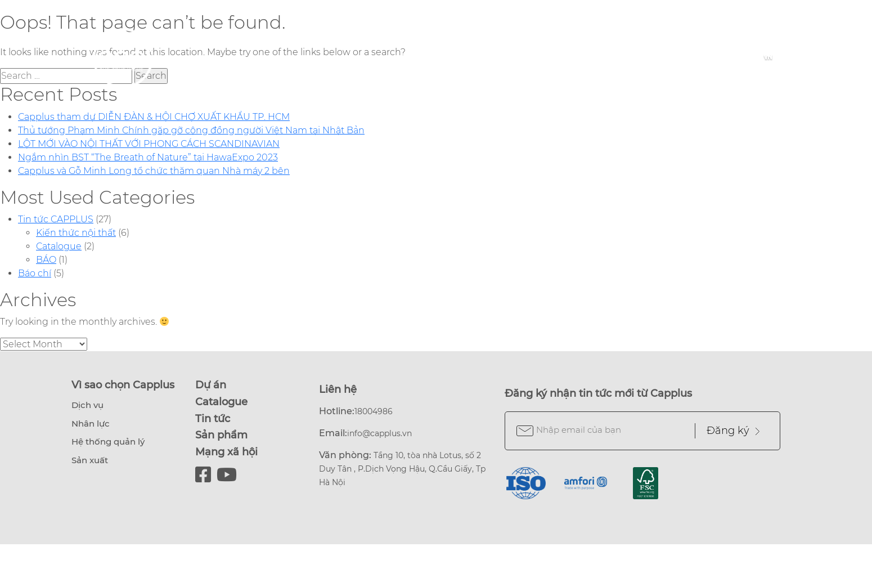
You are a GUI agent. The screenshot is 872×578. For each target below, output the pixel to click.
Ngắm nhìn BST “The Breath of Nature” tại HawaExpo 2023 (148, 157)
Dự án (210, 385)
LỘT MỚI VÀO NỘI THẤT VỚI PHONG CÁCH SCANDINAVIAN (149, 143)
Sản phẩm (221, 435)
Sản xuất (89, 460)
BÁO (46, 259)
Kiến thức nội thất (76, 232)
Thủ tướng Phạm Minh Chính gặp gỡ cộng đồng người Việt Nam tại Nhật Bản (191, 130)
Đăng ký (733, 430)
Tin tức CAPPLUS (55, 219)
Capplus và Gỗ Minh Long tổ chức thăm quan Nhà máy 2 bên (154, 170)
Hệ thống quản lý (108, 441)
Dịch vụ (87, 405)
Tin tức (212, 419)
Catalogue (59, 246)
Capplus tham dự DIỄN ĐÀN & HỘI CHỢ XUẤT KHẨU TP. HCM (154, 116)
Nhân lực (90, 423)
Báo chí (34, 273)
